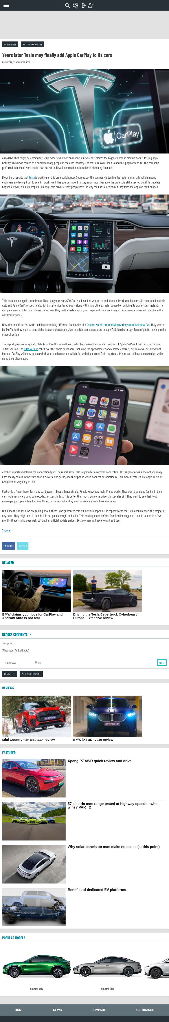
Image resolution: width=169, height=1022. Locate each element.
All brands (145, 1010)
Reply (162, 662)
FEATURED (9, 752)
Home (19, 1010)
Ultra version (31, 349)
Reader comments (17, 634)
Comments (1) (10, 44)
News (57, 1010)
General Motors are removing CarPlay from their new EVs (117, 325)
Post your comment (32, 44)
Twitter (23, 545)
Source (6, 530)
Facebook (8, 545)
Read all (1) (9, 673)
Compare (99, 1010)
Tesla (32, 177)
